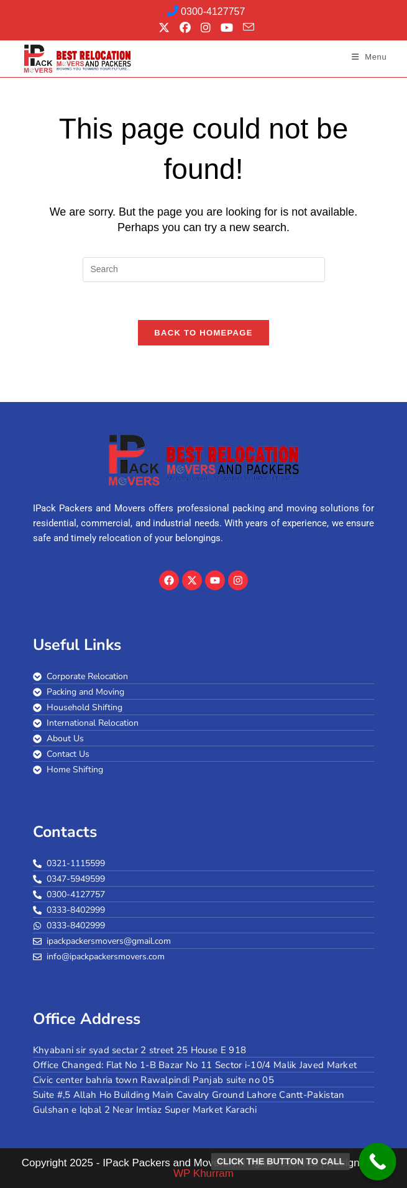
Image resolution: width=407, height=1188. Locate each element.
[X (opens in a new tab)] (164, 28)
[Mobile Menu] (369, 57)
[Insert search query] (204, 269)
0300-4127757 (206, 11)
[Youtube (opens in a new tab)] (227, 28)
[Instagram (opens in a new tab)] (206, 28)
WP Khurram (203, 1173)
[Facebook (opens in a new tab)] (185, 28)
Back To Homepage (203, 332)
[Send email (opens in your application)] (246, 27)
